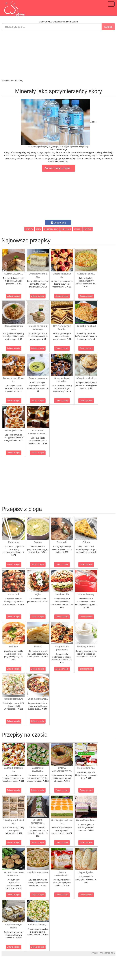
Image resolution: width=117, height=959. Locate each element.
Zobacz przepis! (13, 296)
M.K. (113, 953)
